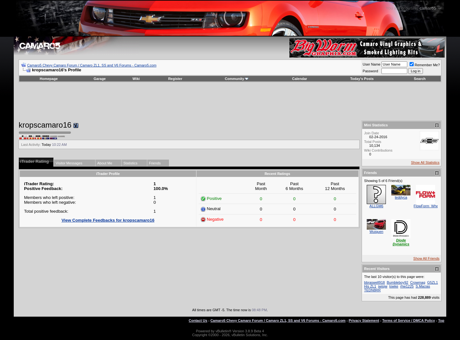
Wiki (136, 79)
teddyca (401, 197)
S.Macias (423, 286)
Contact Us (198, 320)
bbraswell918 (374, 282)
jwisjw (382, 286)
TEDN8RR (372, 290)
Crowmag (417, 282)
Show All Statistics (425, 162)
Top (441, 320)
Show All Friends (426, 258)
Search (420, 79)
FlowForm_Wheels (428, 206)
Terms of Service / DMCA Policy (408, 320)
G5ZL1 (432, 282)
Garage (100, 79)
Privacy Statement (364, 320)
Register (175, 79)
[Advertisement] (230, 101)
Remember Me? (425, 65)
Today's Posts (361, 79)
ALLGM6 (376, 206)
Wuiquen (376, 231)
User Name (371, 64)
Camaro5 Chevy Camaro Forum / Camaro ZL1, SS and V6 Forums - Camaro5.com (92, 65)
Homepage (48, 79)
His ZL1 (370, 286)
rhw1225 (407, 286)
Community (237, 79)
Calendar (299, 79)
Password (370, 71)
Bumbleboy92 (397, 282)
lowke (393, 286)
